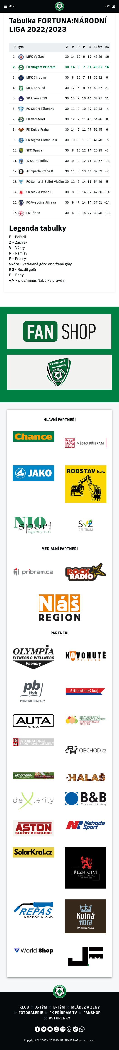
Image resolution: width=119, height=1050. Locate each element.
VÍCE (107, 6)
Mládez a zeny (85, 1007)
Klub (24, 1007)
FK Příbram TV (63, 1012)
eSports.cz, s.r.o (85, 1040)
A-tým (41, 1007)
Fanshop (91, 1012)
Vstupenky (59, 1018)
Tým (20, 47)
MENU (12, 6)
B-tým (59, 1007)
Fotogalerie (31, 1012)
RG (107, 47)
